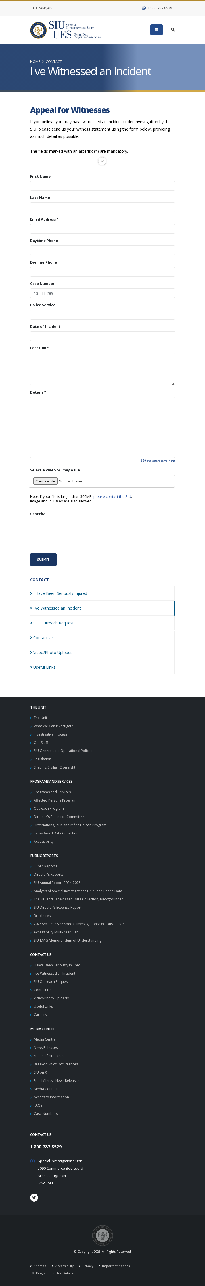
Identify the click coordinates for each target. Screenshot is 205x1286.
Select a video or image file (55, 470)
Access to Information (52, 1097)
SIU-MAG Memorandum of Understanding (69, 940)
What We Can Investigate (55, 726)
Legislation (43, 759)
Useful (42, 667)
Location (38, 348)
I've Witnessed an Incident (56, 973)
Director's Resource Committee (60, 816)
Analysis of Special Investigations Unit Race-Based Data (80, 891)
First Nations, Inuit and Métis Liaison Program (72, 825)
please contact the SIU (112, 496)
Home (35, 61)
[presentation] (73, 534)
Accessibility (44, 841)
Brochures (43, 915)
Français (43, 8)
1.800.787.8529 (157, 8)
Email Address (43, 219)
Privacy (88, 1266)
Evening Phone (43, 262)
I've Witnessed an (55, 608)
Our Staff (41, 742)
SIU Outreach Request (53, 981)
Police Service (42, 305)
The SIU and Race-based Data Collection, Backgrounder (80, 899)
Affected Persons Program (56, 800)
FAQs (38, 1105)
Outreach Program (49, 808)
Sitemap (40, 1266)
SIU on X (41, 1072)
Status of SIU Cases (50, 1055)
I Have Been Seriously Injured (59, 965)
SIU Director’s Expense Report (59, 907)
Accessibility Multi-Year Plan (57, 932)
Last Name (40, 198)
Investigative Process (52, 734)
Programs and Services (53, 792)
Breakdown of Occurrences (57, 1064)
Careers (40, 1014)
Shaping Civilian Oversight (56, 767)
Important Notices (116, 1266)
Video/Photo (51, 652)
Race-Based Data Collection (57, 833)
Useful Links (44, 1006)
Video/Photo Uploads (52, 998)
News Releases (47, 1047)
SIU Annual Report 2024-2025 (58, 882)
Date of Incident (45, 326)
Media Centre (45, 1039)
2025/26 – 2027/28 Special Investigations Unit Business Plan (84, 923)
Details (36, 392)
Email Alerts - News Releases (58, 1080)
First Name (40, 176)
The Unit (41, 717)
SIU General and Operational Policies (65, 750)
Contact (54, 61)
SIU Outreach (52, 623)
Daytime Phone (44, 241)
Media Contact (46, 1088)
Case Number (42, 283)
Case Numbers (46, 1113)
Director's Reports (49, 874)
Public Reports (46, 866)
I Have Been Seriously (58, 593)
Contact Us (43, 989)
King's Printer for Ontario (55, 1273)
